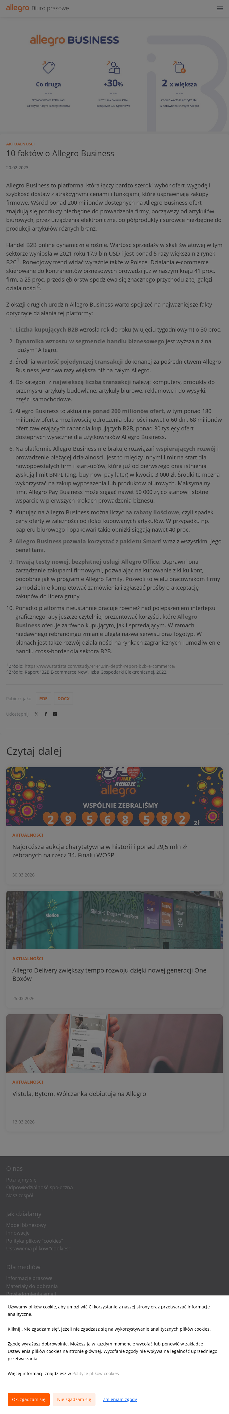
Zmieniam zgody (120, 1399)
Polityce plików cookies (95, 1373)
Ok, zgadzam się (28, 1399)
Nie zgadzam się (74, 1399)
